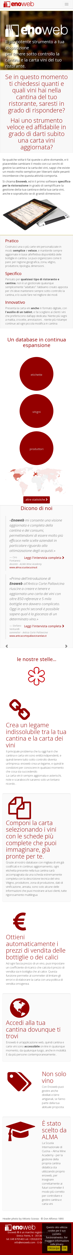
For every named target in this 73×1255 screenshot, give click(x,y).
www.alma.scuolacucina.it (23, 567)
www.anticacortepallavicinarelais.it (28, 635)
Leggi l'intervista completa (44, 558)
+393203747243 (38, 1239)
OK (64, 1248)
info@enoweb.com (25, 1242)
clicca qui (53, 1248)
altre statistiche (37, 499)
